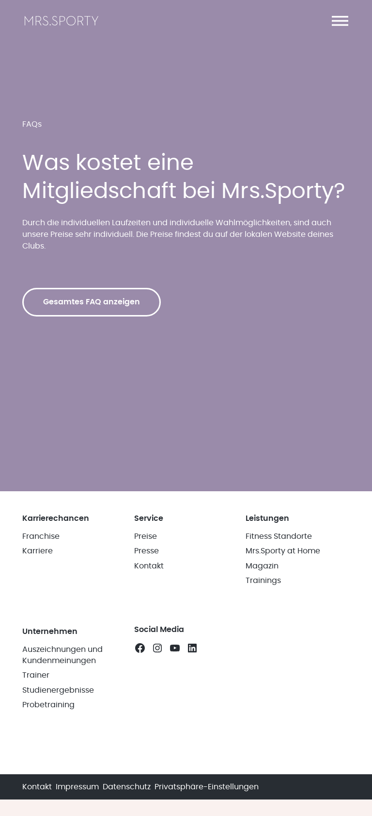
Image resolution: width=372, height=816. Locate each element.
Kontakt (149, 566)
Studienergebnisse (58, 690)
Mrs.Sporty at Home (283, 551)
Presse (146, 551)
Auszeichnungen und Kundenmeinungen (62, 655)
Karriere (37, 551)
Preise (145, 536)
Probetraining (48, 705)
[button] (340, 21)
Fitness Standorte (279, 536)
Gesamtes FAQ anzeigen (91, 302)
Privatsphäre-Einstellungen (207, 787)
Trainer (35, 675)
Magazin (262, 566)
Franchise (41, 536)
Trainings (263, 580)
